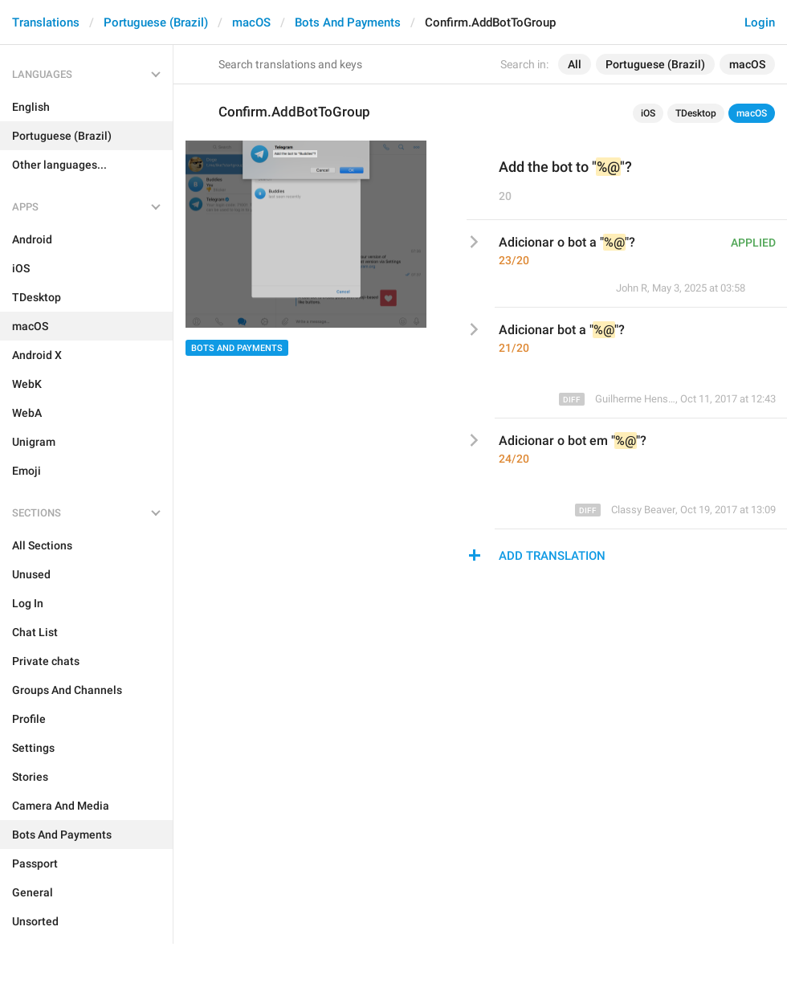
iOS (648, 113)
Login (759, 22)
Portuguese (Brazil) (156, 22)
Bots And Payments (348, 22)
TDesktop (695, 113)
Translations (46, 22)
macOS (251, 22)
